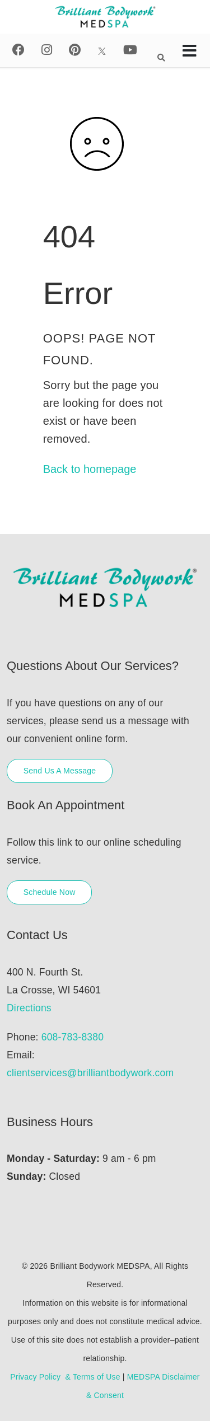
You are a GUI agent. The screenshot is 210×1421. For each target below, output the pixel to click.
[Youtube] (130, 50)
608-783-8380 (72, 1037)
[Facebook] (18, 50)
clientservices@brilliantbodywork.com (90, 1072)
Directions (29, 1008)
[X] (101, 50)
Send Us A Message (60, 770)
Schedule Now (50, 892)
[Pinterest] (75, 50)
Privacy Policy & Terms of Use (65, 1376)
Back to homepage (90, 469)
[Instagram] (46, 50)
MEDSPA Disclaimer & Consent (143, 1386)
